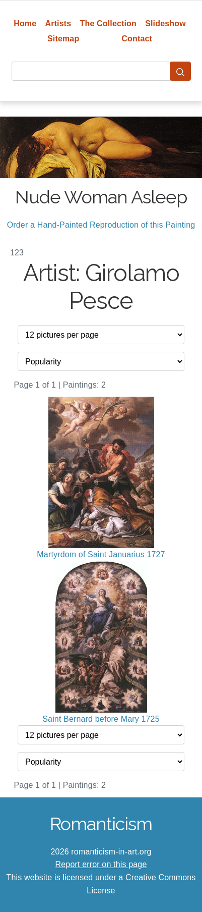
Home (25, 23)
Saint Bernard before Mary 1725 (101, 719)
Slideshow (165, 23)
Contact (136, 38)
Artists (58, 23)
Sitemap (63, 38)
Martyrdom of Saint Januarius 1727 (101, 554)
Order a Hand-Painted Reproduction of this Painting (101, 225)
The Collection (108, 23)
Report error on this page (101, 864)
